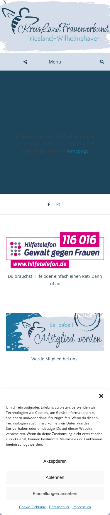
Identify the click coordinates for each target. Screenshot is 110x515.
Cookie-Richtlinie (32, 506)
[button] (101, 396)
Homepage (77, 151)
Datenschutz (59, 506)
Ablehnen (55, 477)
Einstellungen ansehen (55, 493)
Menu (55, 61)
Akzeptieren (55, 461)
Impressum (81, 506)
